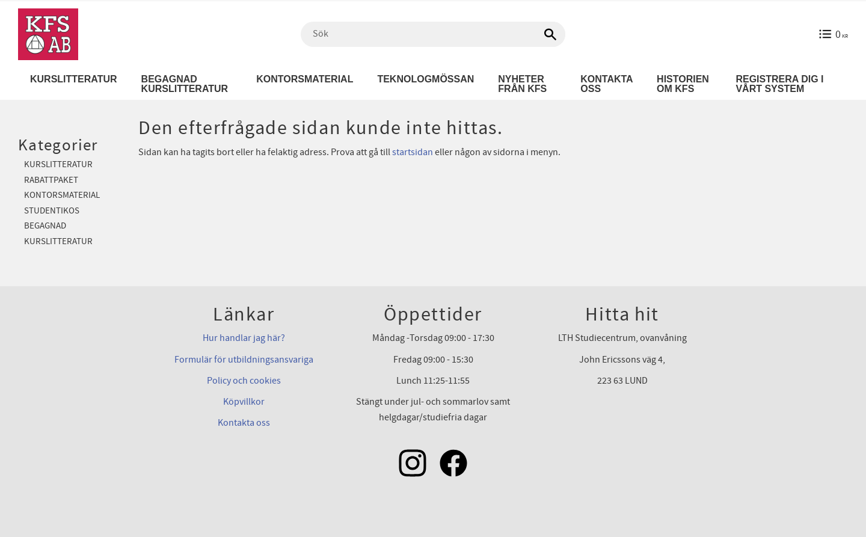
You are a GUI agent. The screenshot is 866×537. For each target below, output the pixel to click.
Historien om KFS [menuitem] (683, 84)
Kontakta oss (244, 423)
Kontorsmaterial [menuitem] (304, 79)
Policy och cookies (244, 381)
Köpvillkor (244, 402)
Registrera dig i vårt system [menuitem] (779, 84)
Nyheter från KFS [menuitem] (522, 84)
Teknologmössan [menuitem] (425, 79)
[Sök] (550, 34)
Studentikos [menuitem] (51, 210)
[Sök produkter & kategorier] (433, 34)
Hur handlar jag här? (244, 338)
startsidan (412, 152)
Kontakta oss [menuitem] (606, 84)
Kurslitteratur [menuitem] (73, 79)
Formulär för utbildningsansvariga (243, 360)
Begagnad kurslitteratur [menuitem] (185, 84)
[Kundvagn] (833, 34)
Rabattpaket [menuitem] (51, 180)
